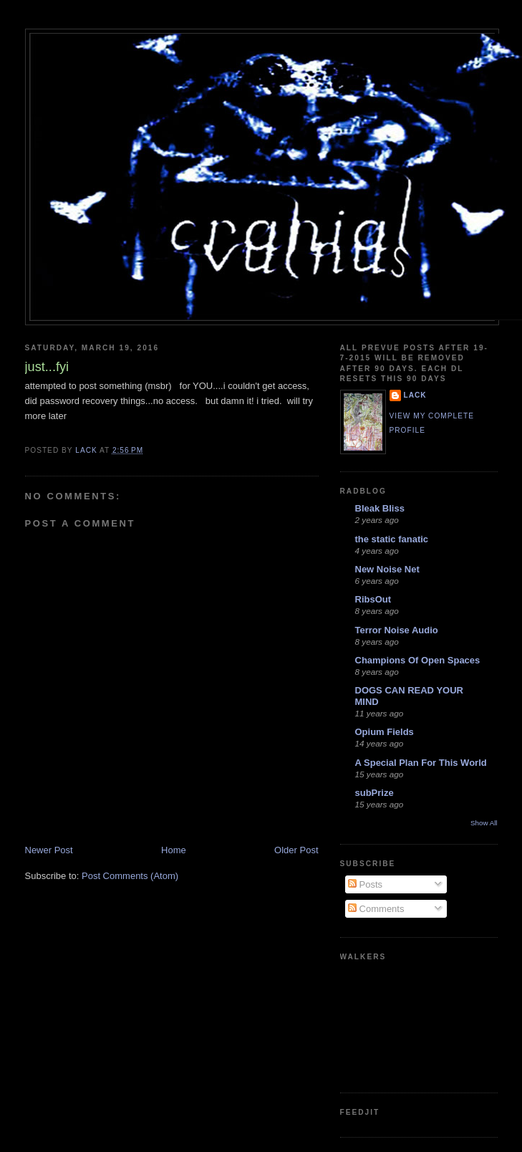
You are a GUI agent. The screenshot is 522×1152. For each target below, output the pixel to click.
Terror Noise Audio (396, 630)
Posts (365, 884)
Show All (483, 823)
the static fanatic (392, 539)
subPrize (374, 792)
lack (415, 395)
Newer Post (49, 850)
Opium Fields (384, 731)
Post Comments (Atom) (130, 875)
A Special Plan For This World (421, 762)
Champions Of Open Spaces (417, 660)
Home (173, 850)
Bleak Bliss (380, 508)
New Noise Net (387, 569)
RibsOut (373, 599)
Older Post (296, 850)
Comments (376, 908)
